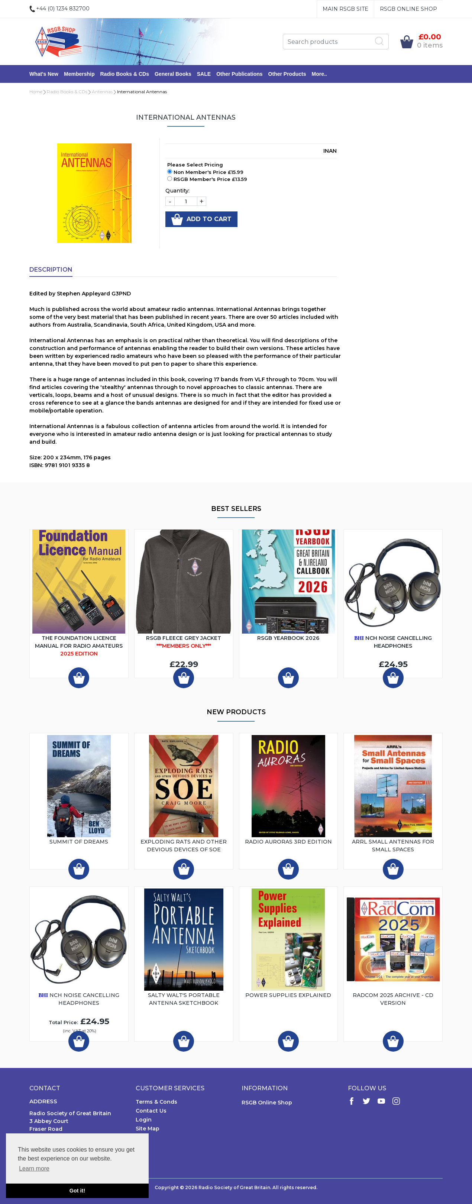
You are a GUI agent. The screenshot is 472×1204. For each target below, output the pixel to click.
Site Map (147, 1128)
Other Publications (239, 74)
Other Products (287, 74)
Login (144, 1119)
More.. (319, 74)
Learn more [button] (34, 1168)
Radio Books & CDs (124, 74)
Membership (79, 74)
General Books (173, 74)
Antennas (102, 91)
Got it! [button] (77, 1191)
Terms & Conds (156, 1101)
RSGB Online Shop (408, 9)
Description (50, 269)
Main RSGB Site (345, 9)
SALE (204, 74)
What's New (43, 74)
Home (35, 91)
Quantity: (177, 190)
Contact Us (151, 1110)
